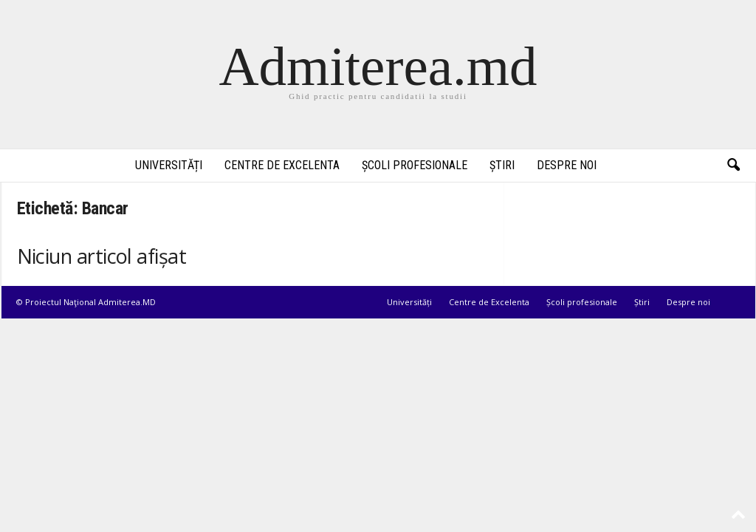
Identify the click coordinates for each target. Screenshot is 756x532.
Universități (168, 165)
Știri (502, 165)
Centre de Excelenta (282, 165)
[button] (733, 165)
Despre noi (567, 165)
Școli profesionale (414, 165)
